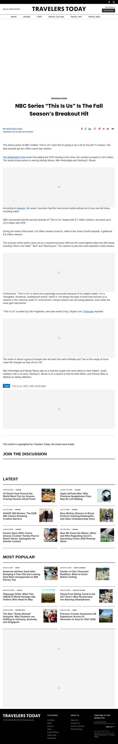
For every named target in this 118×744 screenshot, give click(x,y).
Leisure (18, 490)
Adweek (21, 208)
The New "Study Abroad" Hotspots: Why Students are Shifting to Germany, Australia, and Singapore (20, 618)
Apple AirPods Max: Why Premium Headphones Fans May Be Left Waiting (75, 496)
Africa (19, 590)
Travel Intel (51, 738)
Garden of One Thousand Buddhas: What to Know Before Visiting (74, 574)
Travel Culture (79, 590)
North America (80, 568)
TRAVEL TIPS (76, 16)
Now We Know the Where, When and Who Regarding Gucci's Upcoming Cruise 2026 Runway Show (78, 537)
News (17, 568)
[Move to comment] (112, 128)
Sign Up (109, 727)
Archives (50, 720)
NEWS (14, 16)
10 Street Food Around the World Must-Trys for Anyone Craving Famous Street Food (19, 496)
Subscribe (108, 11)
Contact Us (75, 723)
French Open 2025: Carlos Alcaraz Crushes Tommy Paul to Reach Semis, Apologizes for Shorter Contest (21, 537)
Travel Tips (51, 735)
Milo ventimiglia (38, 386)
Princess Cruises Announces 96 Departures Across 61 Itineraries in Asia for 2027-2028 (78, 617)
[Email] (107, 128)
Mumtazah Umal (14, 128)
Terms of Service (77, 726)
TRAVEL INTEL (94, 16)
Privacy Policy (76, 729)
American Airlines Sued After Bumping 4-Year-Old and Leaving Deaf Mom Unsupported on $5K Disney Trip (21, 575)
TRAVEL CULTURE (56, 16)
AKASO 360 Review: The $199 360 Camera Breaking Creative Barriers (19, 516)
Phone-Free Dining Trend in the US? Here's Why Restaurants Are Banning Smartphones (77, 597)
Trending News (59, 98)
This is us (17, 386)
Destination (20, 610)
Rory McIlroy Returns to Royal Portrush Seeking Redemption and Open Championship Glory (77, 516)
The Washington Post (14, 157)
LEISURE (26, 16)
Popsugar (88, 311)
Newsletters (110, 7)
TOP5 (39, 16)
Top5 (49, 729)
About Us (74, 720)
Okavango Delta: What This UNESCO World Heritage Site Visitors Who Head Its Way (19, 597)
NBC (25, 386)
